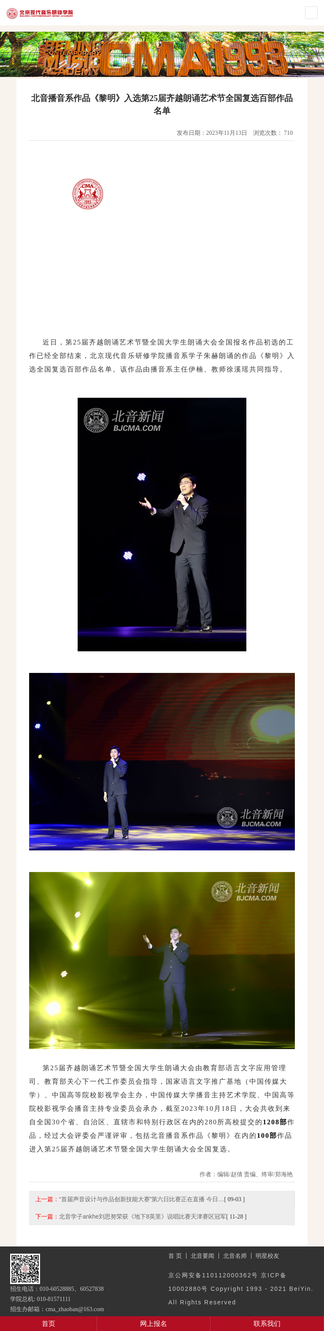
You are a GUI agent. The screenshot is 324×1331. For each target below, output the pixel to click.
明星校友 (267, 1255)
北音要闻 (202, 1255)
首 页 (175, 1255)
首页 (48, 1323)
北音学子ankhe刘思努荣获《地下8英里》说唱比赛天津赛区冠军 (142, 1216)
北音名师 (235, 1255)
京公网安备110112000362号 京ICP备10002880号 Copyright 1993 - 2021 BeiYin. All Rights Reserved (240, 1289)
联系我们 (267, 1323)
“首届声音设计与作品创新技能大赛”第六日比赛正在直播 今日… (141, 1199)
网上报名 (153, 1323)
